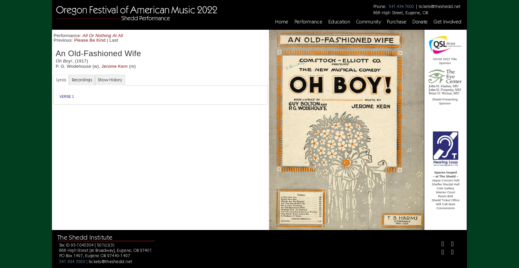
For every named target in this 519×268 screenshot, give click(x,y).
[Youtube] (450, 253)
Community (368, 21)
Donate (420, 21)
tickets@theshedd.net (439, 6)
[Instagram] (440, 253)
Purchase (397, 21)
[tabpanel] (160, 95)
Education (339, 21)
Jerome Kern (115, 66)
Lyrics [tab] (61, 79)
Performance (309, 21)
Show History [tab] (110, 79)
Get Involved (447, 21)
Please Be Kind (90, 40)
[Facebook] (440, 245)
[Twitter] (450, 245)
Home (281, 21)
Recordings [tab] (82, 79)
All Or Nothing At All (102, 35)
